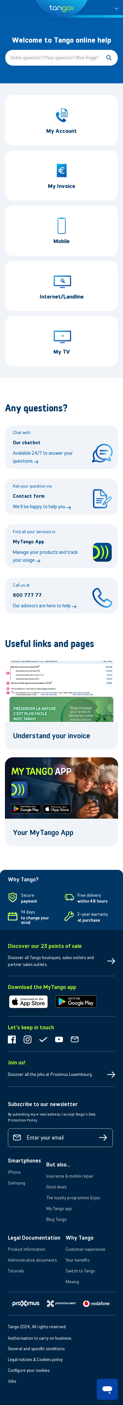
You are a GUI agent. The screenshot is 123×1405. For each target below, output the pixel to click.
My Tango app (59, 1208)
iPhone (14, 1172)
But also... (58, 1164)
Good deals (56, 1187)
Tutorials (16, 1271)
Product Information (26, 1249)
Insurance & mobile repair (69, 1176)
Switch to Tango (80, 1271)
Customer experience (85, 1249)
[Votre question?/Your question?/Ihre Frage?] (61, 58)
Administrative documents (32, 1260)
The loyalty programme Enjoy (73, 1198)
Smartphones (24, 1161)
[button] (116, 7)
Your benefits (78, 1260)
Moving (72, 1282)
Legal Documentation (34, 1238)
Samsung (16, 1183)
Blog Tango (56, 1219)
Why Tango (79, 1238)
